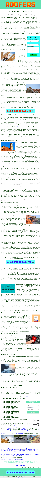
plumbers (14, 425)
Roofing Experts (29, 454)
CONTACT (33, 8)
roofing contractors (6, 133)
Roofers (14, 448)
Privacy (39, 469)
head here (12, 352)
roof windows (26, 428)
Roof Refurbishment (34, 451)
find (5, 389)
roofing (17, 135)
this (21, 337)
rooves (21, 85)
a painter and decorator (21, 427)
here (27, 396)
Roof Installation (5, 450)
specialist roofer (6, 45)
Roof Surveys (22, 450)
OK (22, 477)
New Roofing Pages (6, 469)
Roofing (3, 126)
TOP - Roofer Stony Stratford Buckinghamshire (12, 459)
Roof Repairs (14, 450)
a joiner (9, 432)
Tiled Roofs (34, 448)
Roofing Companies (12, 453)
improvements (9, 420)
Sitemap (2, 469)
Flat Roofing (22, 451)
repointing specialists (29, 430)
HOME (23, 8)
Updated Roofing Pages (14, 469)
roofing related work (9, 328)
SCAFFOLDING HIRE (5, 429)
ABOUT (30, 8)
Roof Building (9, 449)
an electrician (19, 433)
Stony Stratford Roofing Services (13, 398)
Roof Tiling (19, 448)
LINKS (26, 8)
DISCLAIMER (37, 8)
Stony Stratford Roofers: (7, 17)
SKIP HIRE (23, 429)
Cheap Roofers (19, 455)
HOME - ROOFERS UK (20, 465)
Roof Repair (29, 450)
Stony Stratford (21, 126)
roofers (18, 315)
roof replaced (14, 191)
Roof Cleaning (36, 449)
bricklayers (9, 428)
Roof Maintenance (5, 454)
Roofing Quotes (7, 448)
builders (23, 432)
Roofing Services (18, 449)
